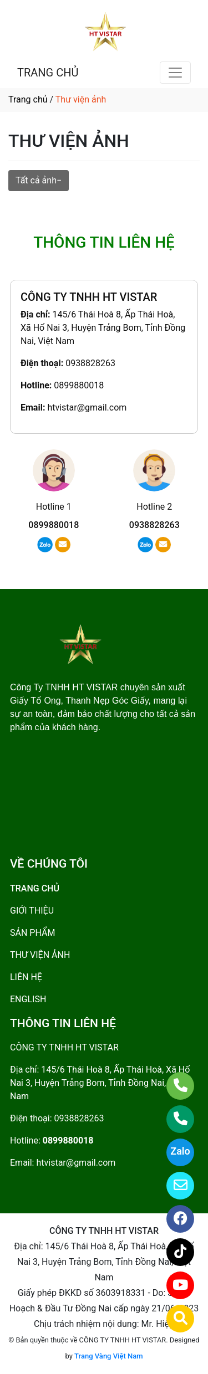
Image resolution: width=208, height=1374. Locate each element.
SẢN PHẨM (32, 932)
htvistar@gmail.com (86, 407)
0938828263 (90, 363)
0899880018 (79, 385)
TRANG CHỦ (47, 72)
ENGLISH (28, 999)
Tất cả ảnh (36, 180)
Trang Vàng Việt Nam (108, 1356)
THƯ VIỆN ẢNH (40, 955)
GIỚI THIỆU (32, 910)
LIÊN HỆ (26, 977)
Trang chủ (28, 99)
